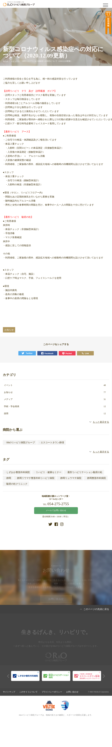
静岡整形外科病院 (95, 478)
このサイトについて (28, 692)
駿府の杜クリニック (16, 484)
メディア (55, 399)
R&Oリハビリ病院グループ (20, 442)
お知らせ (55, 392)
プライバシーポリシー (52, 692)
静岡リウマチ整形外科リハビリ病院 (34, 478)
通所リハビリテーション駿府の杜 (83, 472)
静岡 (8, 478)
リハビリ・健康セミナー (47, 472)
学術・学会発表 (55, 406)
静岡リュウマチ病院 (69, 478)
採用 (55, 413)
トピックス (15, 61)
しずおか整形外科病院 (17, 472)
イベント (55, 385)
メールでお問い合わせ (56, 510)
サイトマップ (9, 692)
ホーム (5, 61)
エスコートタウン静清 (51, 442)
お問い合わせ (56, 600)
